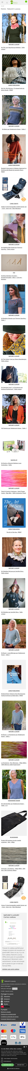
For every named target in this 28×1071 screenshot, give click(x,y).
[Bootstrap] (8, 981)
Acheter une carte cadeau (10, 969)
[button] (14, 1068)
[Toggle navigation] (2, 2)
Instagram (5, 999)
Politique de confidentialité (8, 1014)
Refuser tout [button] (20, 1064)
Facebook (5, 1001)
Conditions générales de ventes (10, 1017)
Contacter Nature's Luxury (8, 1019)
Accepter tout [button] (7, 1064)
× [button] (26, 1046)
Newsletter (5, 996)
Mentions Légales (6, 1012)
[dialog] (14, 1058)
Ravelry (4, 1004)
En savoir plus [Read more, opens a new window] (13, 1055)
